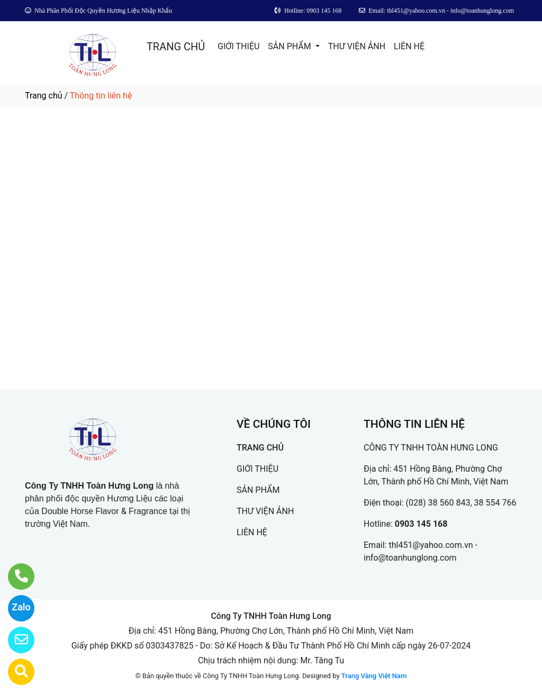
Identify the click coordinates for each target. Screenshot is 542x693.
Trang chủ (43, 96)
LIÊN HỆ (409, 46)
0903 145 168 (421, 524)
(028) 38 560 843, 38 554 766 (461, 503)
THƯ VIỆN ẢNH (356, 46)
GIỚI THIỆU (238, 46)
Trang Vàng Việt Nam (373, 676)
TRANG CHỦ (176, 46)
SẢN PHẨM (290, 46)
